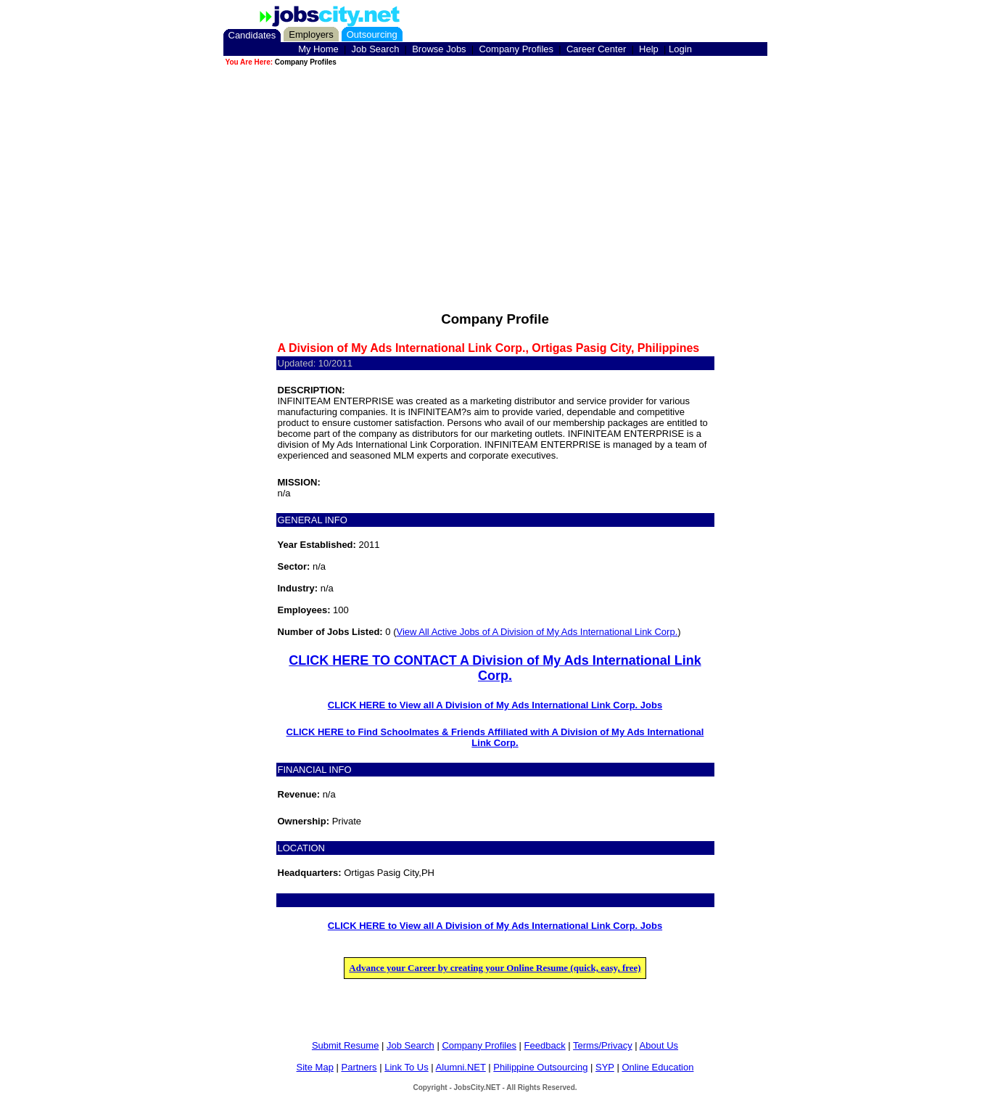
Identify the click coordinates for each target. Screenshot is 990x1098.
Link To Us (406, 1067)
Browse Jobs (439, 49)
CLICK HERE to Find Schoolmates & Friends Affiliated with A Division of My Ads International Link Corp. (495, 737)
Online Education (657, 1067)
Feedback (545, 1045)
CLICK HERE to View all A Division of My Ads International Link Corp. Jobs (495, 705)
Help (649, 49)
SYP (604, 1067)
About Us (659, 1045)
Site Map (315, 1067)
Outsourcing (372, 34)
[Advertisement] (495, 169)
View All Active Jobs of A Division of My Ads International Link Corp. (536, 631)
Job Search (376, 49)
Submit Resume (345, 1045)
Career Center (596, 49)
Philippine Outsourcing (540, 1067)
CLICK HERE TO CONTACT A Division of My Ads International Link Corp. (495, 668)
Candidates (252, 35)
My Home (318, 49)
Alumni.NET (461, 1067)
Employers (311, 34)
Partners (358, 1067)
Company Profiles (516, 49)
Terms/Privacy (602, 1045)
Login (680, 49)
